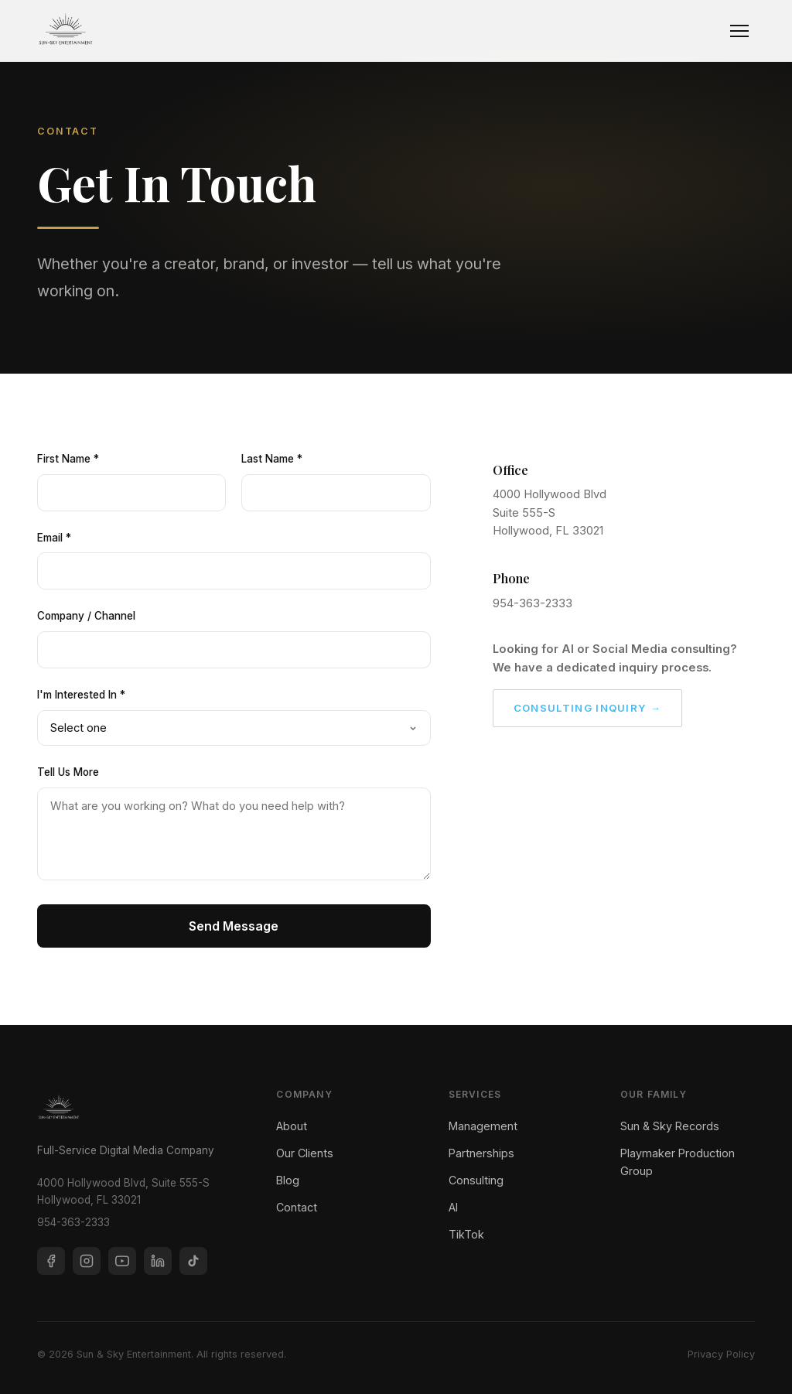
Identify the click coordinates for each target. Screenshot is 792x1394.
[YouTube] (122, 1261)
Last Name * (271, 459)
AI (453, 1207)
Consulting (476, 1180)
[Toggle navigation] (739, 31)
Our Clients (304, 1153)
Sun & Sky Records (669, 1126)
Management (483, 1126)
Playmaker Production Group (677, 1161)
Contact (296, 1207)
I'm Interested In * (81, 694)
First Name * (68, 459)
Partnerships (481, 1153)
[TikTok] (193, 1261)
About (291, 1126)
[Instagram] (87, 1261)
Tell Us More (68, 772)
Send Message (233, 926)
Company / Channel (86, 616)
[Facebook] (51, 1261)
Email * (54, 537)
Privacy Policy (721, 1354)
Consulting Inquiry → (587, 708)
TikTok (466, 1234)
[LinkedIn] (158, 1261)
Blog (287, 1180)
